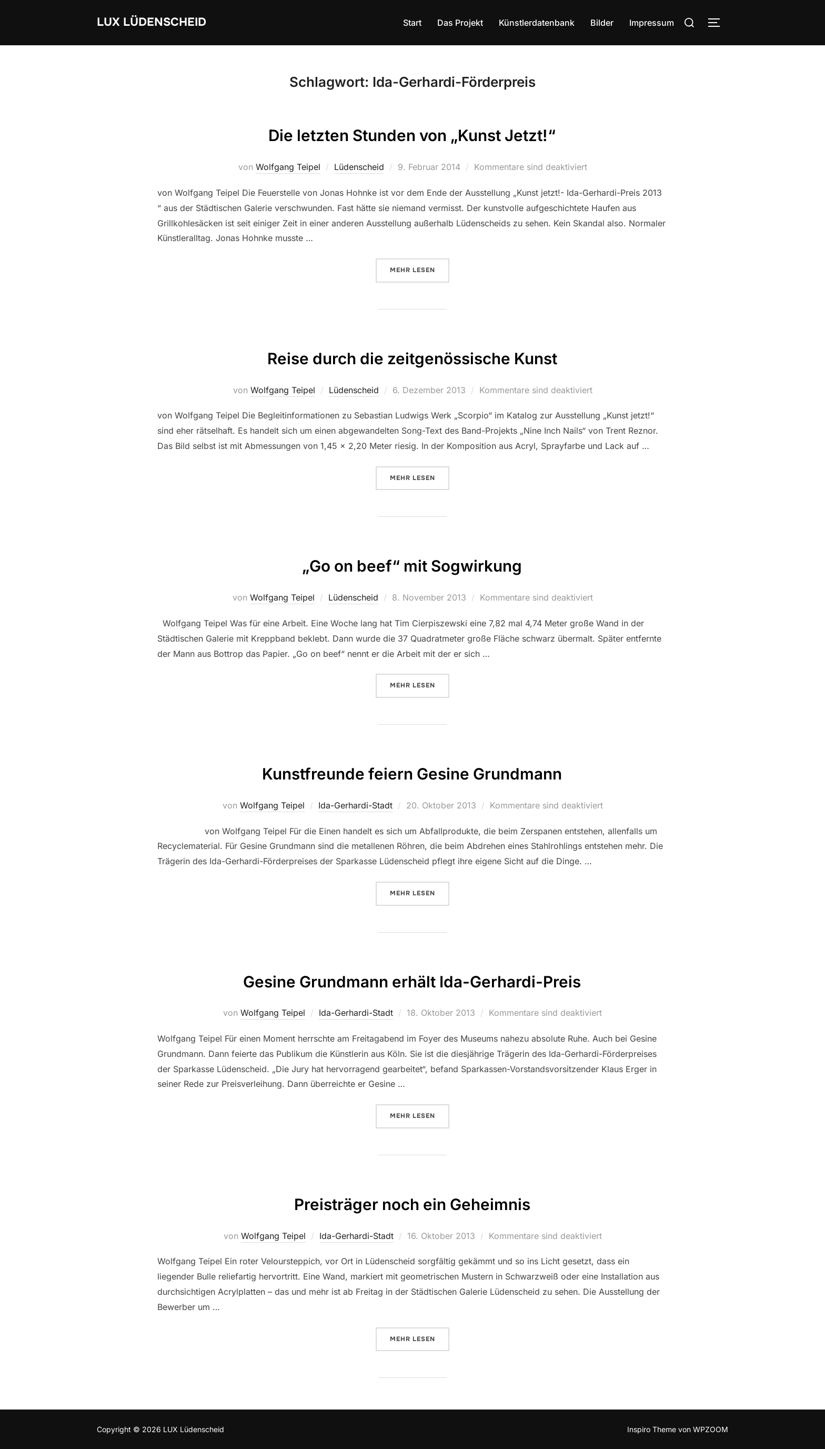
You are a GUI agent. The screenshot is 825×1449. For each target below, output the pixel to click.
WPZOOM (710, 1429)
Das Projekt (460, 22)
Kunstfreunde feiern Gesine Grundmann (412, 771)
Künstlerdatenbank (537, 22)
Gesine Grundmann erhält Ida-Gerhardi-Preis (412, 979)
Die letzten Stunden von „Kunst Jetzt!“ (412, 132)
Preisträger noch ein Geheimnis (412, 1201)
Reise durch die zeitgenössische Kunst (412, 356)
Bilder (601, 22)
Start (412, 22)
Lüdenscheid (359, 167)
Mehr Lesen (419, 269)
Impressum (651, 22)
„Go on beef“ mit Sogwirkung (412, 563)
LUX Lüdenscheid (161, 22)
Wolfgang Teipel (288, 167)
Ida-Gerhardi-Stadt (355, 805)
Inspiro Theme (651, 1429)
